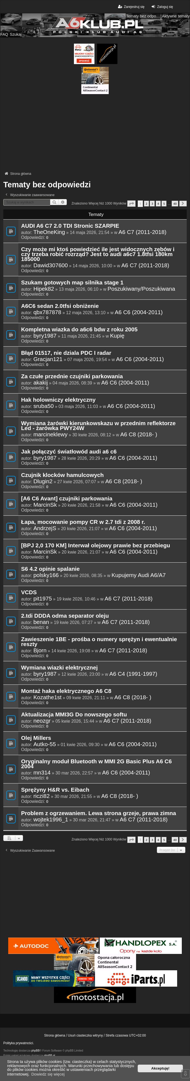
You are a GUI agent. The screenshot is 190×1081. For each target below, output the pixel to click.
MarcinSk (45, 504)
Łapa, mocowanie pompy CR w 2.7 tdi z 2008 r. (83, 522)
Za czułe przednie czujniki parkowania (72, 376)
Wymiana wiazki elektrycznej (59, 668)
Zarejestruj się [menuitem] (131, 7)
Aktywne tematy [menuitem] (176, 16)
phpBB (35, 1050)
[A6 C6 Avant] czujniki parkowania (67, 499)
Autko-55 (44, 744)
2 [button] (146, 204)
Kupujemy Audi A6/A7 (138, 575)
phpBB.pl (49, 1055)
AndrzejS (44, 528)
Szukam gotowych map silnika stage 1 (72, 283)
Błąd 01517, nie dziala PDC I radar (66, 353)
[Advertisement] (95, 132)
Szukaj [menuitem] (16, 34)
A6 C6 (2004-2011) (139, 312)
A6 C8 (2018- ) (138, 434)
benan (41, 622)
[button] (131, 203)
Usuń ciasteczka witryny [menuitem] (85, 1035)
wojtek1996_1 (50, 819)
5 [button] (164, 204)
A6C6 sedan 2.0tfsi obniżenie (60, 306)
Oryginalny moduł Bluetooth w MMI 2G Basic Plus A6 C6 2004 (96, 764)
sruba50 (43, 406)
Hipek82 (43, 288)
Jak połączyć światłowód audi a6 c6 (69, 452)
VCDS (29, 592)
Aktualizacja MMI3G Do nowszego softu (74, 714)
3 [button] (152, 204)
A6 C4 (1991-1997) (133, 673)
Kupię (117, 335)
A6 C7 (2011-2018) (142, 232)
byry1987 (45, 335)
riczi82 (41, 796)
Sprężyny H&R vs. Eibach (55, 790)
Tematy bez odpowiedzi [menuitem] (143, 16)
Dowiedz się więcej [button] (48, 1074)
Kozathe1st (47, 697)
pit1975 (42, 598)
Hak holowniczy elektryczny (58, 400)
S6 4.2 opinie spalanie (50, 569)
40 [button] (175, 204)
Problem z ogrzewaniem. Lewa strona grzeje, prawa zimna (98, 813)
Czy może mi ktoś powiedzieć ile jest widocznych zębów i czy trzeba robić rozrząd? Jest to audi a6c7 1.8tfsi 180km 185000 (97, 254)
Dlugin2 (43, 481)
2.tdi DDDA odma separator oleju (65, 616)
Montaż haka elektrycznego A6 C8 (66, 691)
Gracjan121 (47, 359)
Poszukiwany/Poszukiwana (141, 288)
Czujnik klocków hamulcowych (62, 475)
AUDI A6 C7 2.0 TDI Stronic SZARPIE (70, 226)
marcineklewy (50, 434)
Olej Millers (36, 738)
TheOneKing (49, 232)
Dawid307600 (50, 265)
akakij (40, 382)
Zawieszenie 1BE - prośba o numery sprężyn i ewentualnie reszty (99, 642)
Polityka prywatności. (18, 1043)
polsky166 (46, 575)
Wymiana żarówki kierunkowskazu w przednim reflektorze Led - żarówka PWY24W (98, 426)
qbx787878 (47, 312)
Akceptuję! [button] (160, 1068)
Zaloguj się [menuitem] (161, 7)
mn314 (42, 772)
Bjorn (40, 650)
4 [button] (158, 204)
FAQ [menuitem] (4, 34)
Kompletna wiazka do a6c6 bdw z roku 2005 (79, 329)
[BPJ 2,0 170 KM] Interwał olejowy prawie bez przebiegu (95, 545)
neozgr (42, 720)
